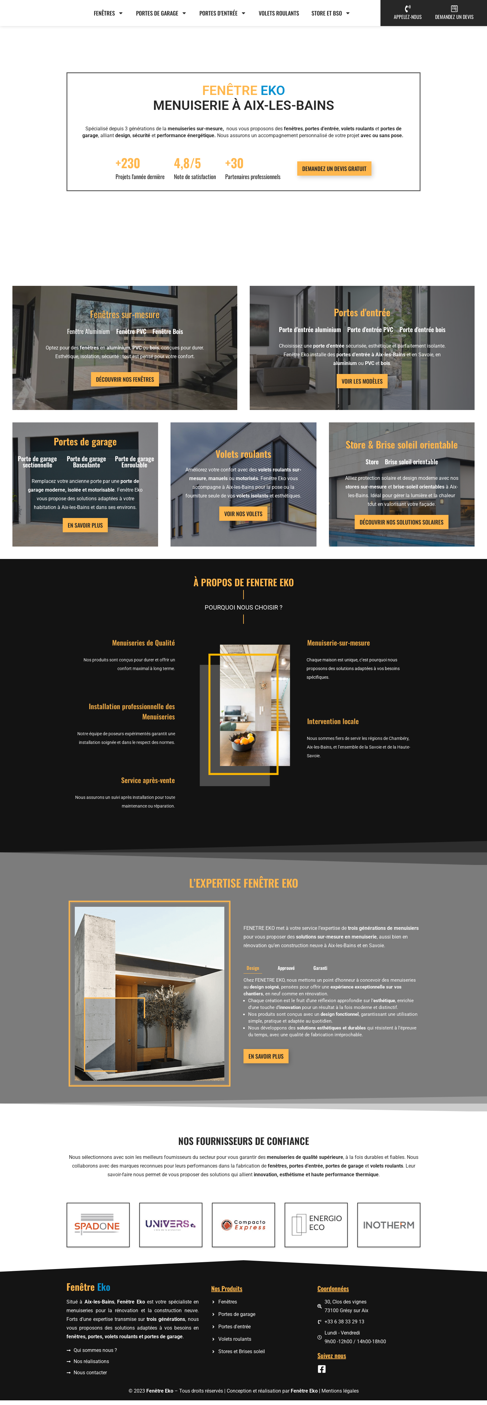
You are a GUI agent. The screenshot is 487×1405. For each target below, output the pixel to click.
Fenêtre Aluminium (88, 335)
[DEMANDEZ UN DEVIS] (454, 11)
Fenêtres (109, 15)
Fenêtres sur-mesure (125, 318)
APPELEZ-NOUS (408, 19)
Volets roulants (279, 15)
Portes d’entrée (222, 15)
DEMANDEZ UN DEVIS (454, 19)
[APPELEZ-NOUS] (408, 11)
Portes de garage (161, 15)
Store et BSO (331, 15)
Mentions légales (340, 1395)
